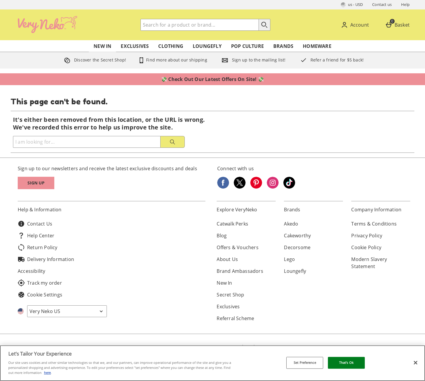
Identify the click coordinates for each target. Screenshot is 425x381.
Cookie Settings (40, 294)
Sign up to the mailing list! (252, 60)
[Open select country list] (67, 311)
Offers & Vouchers (237, 247)
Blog (222, 235)
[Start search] (264, 25)
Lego (289, 259)
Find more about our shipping (172, 60)
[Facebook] (223, 187)
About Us (227, 259)
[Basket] (398, 24)
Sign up (36, 183)
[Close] (415, 362)
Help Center (36, 235)
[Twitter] (240, 187)
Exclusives (135, 46)
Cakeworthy (297, 235)
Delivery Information (46, 259)
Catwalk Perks (232, 224)
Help (405, 4)
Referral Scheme (235, 318)
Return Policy (38, 247)
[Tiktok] (289, 187)
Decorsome (297, 247)
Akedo (291, 224)
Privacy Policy (366, 235)
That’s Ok (346, 363)
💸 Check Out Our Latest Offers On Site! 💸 (212, 79)
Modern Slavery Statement (369, 263)
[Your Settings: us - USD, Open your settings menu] (352, 4)
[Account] (356, 24)
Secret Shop (230, 294)
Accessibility (31, 271)
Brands (283, 46)
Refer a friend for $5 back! (331, 60)
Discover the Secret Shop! (93, 60)
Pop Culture (247, 46)
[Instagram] (273, 187)
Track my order (40, 282)
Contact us (382, 4)
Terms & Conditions (374, 224)
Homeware (317, 46)
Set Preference (305, 363)
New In (102, 46)
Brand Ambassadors (240, 271)
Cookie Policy (366, 247)
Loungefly (207, 46)
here (47, 372)
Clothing (170, 46)
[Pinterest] (256, 187)
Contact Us (35, 223)
